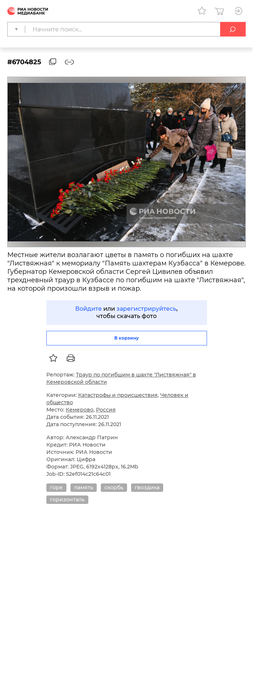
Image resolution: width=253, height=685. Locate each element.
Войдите (88, 308)
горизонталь (67, 499)
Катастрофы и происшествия (118, 395)
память (83, 487)
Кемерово (79, 409)
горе (56, 487)
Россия (106, 409)
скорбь (113, 487)
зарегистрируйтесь (146, 308)
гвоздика (147, 487)
